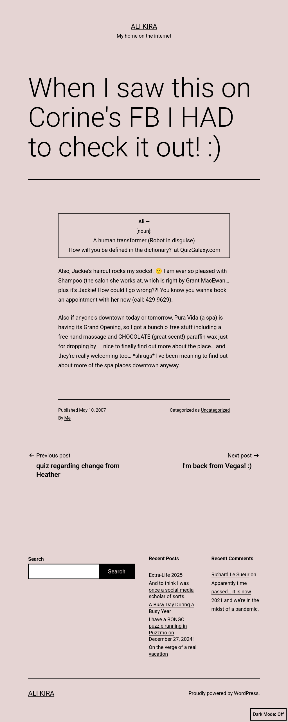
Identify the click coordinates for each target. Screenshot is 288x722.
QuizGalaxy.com (200, 250)
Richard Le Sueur (230, 574)
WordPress (246, 693)
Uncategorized (215, 410)
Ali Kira (144, 26)
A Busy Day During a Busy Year (171, 608)
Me (67, 418)
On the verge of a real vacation (173, 650)
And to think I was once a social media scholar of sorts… (171, 589)
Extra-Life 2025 (166, 575)
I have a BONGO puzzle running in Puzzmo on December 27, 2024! (171, 629)
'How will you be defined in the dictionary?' (120, 250)
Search (36, 559)
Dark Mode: (268, 714)
